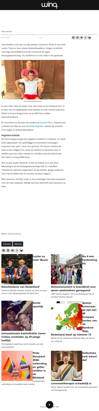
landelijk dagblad (34, 126)
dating (18, 244)
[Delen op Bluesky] (89, 38)
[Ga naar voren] (49, 5)
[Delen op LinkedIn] (77, 38)
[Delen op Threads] (85, 38)
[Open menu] (49, 404)
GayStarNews (46, 123)
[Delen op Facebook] (73, 38)
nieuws (7, 244)
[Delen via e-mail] (81, 38)
